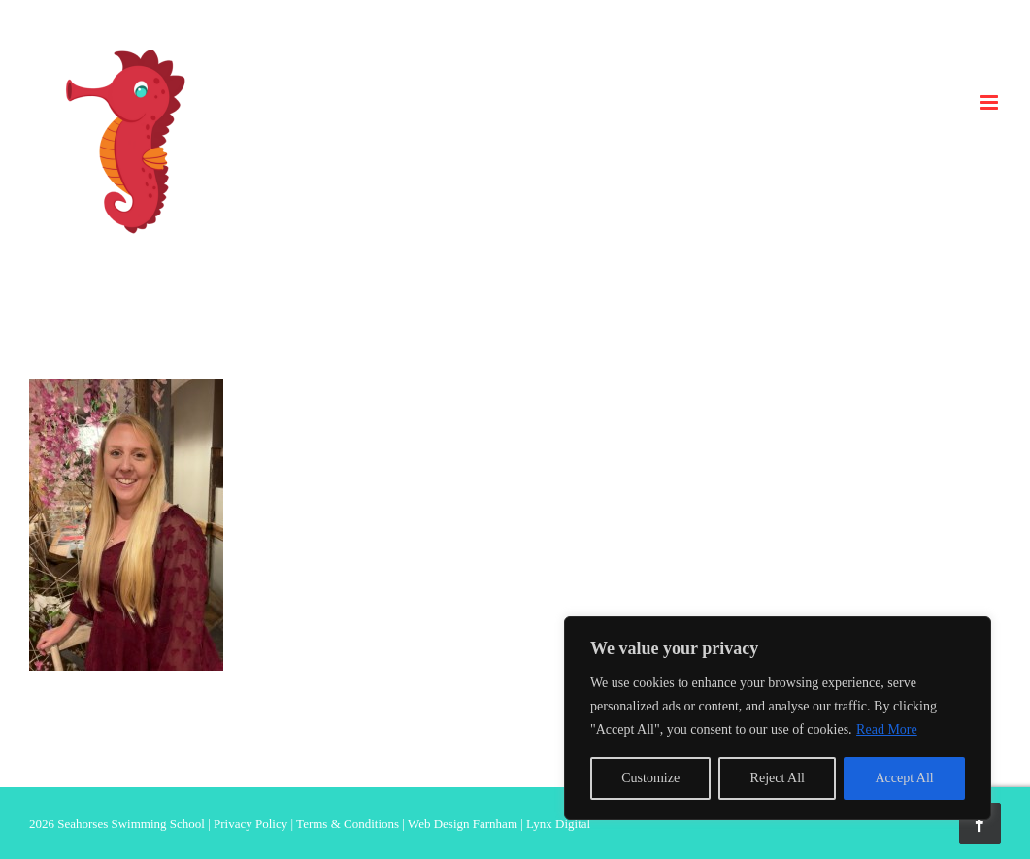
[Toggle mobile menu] (990, 102)
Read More (886, 729)
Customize (650, 778)
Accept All (904, 778)
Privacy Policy (250, 823)
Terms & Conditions (347, 823)
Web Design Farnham (462, 823)
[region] (777, 718)
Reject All (777, 778)
